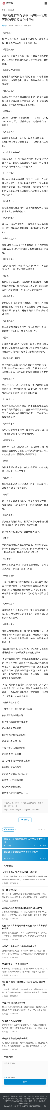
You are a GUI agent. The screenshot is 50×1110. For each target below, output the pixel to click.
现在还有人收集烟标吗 (12, 1020)
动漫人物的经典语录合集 (13, 1003)
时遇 (4, 26)
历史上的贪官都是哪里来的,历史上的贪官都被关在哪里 (24, 927)
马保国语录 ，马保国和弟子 (15, 964)
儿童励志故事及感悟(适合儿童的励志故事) (22, 908)
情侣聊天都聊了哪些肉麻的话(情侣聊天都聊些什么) (24, 983)
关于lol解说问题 (9, 890)
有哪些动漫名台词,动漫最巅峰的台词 (19, 946)
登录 (5, 1077)
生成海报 (9, 829)
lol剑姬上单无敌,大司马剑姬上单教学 (19, 872)
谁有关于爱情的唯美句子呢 (15, 1038)
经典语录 (27, 26)
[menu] (46, 3)
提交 (25, 1082)
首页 (3, 10)
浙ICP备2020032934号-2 (37, 1106)
